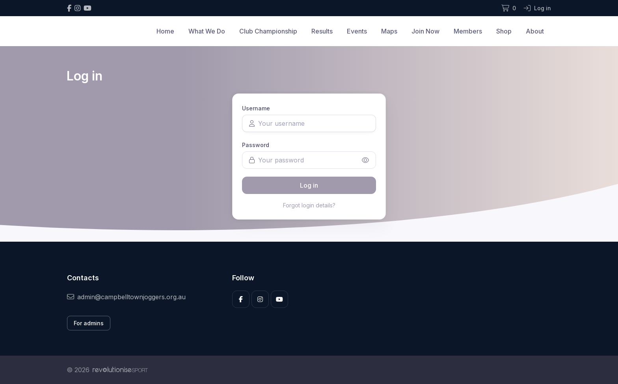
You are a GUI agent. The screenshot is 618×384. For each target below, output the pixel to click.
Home (165, 31)
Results (322, 31)
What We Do (206, 31)
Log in (309, 185)
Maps (389, 31)
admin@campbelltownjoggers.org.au (126, 297)
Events (357, 31)
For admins (89, 323)
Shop (504, 31)
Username (256, 108)
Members (468, 31)
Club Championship (268, 31)
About (535, 31)
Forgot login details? (309, 205)
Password (255, 145)
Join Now (425, 31)
